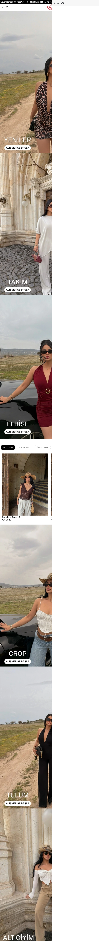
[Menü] (3, 7)
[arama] (7, 7)
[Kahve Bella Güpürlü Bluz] (25, 484)
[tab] (8, 447)
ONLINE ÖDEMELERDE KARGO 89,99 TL (44, 2)
